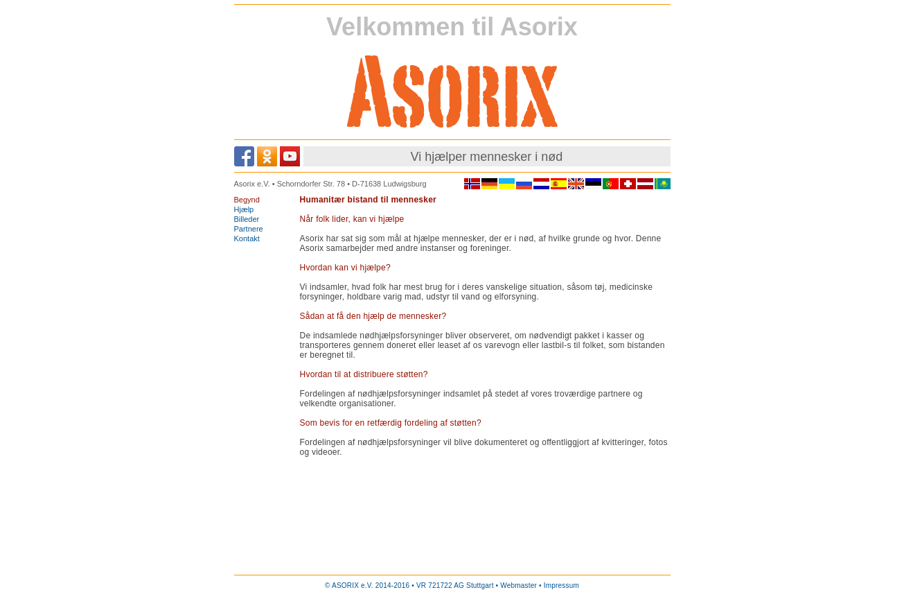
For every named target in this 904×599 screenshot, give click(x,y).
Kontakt (247, 238)
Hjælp (244, 209)
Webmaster (518, 585)
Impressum (561, 585)
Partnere (248, 229)
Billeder (247, 219)
